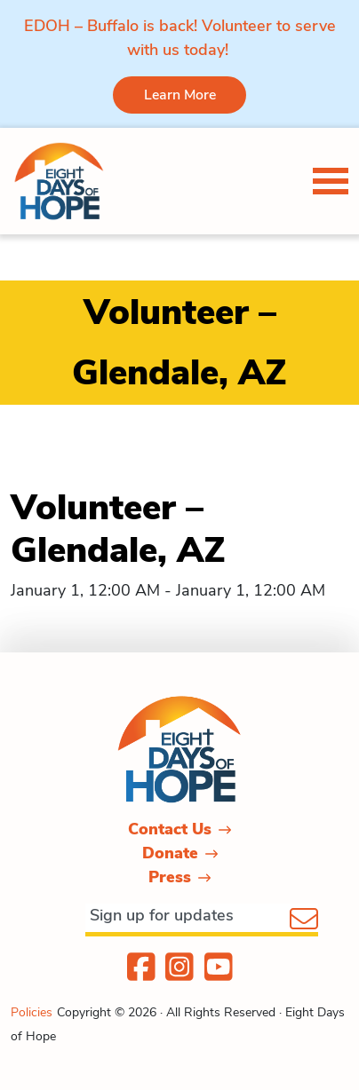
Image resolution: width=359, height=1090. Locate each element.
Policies (31, 1012)
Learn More (180, 95)
